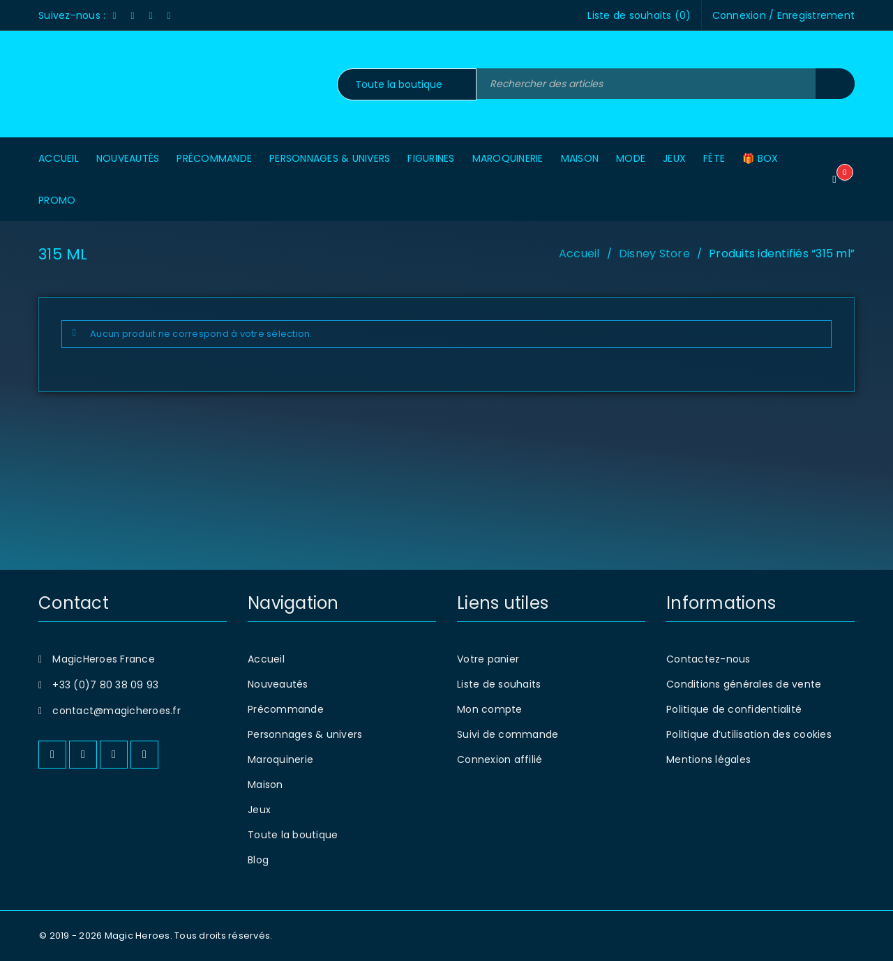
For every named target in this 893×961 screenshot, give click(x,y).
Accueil (579, 253)
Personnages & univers (305, 734)
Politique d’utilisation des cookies (749, 734)
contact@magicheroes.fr (116, 711)
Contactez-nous (708, 659)
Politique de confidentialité (734, 709)
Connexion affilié (499, 759)
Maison (265, 785)
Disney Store (654, 253)
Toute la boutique (293, 835)
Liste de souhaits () (639, 15)
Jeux (259, 810)
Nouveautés (278, 684)
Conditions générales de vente (743, 684)
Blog (258, 860)
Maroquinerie (280, 759)
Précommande (286, 709)
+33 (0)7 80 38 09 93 (105, 685)
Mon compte (490, 709)
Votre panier (488, 659)
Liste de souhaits (499, 684)
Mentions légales (708, 759)
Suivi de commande (507, 734)
